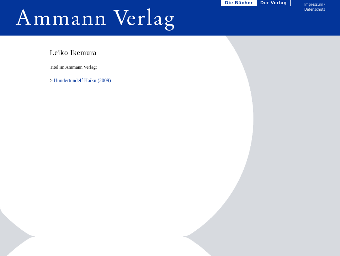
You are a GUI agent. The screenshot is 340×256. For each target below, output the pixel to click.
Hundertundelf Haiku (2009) (82, 80)
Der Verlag (274, 3)
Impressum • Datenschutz (314, 7)
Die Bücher (239, 3)
